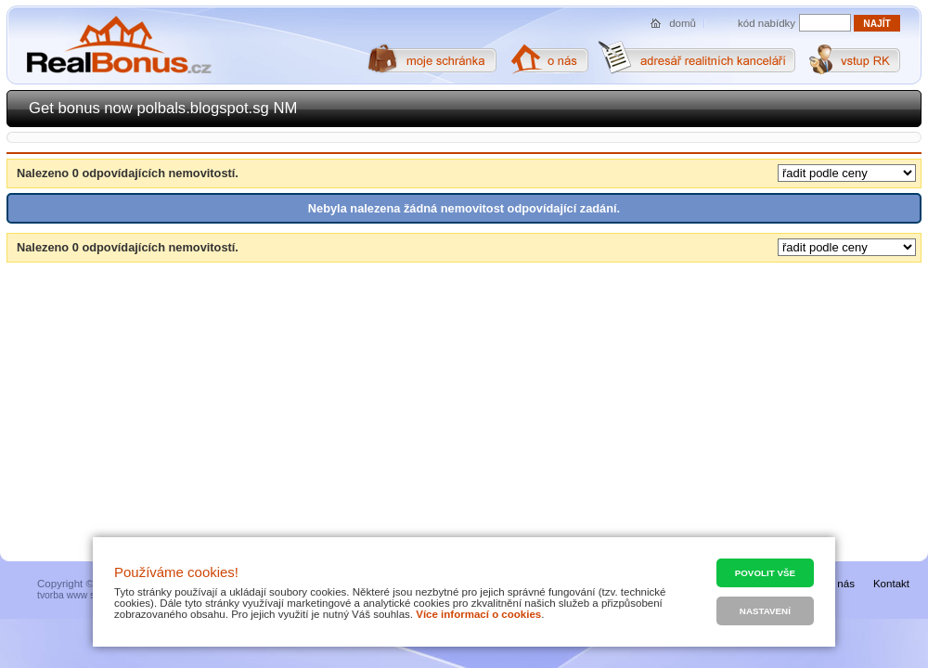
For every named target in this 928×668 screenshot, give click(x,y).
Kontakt (891, 583)
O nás (840, 583)
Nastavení (765, 611)
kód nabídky (766, 23)
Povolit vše (765, 573)
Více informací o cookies (478, 614)
